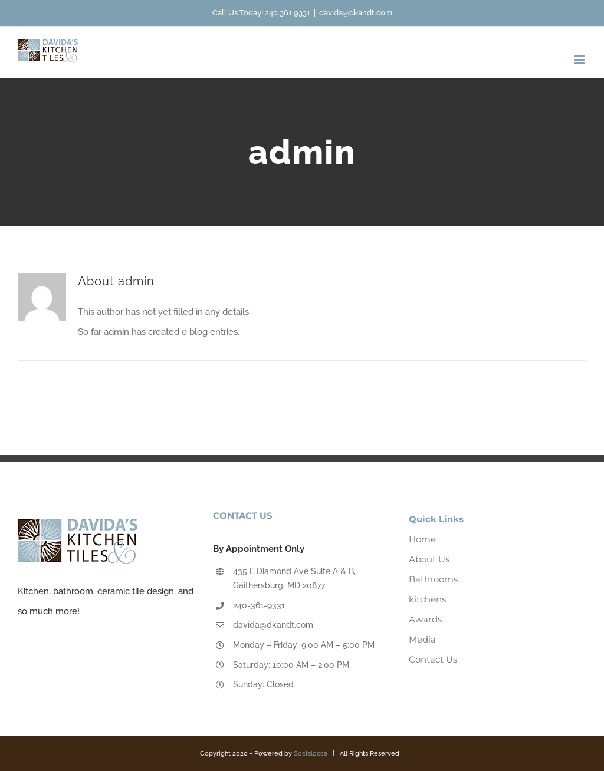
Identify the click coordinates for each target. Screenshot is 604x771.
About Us (429, 559)
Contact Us (433, 659)
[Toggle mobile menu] (580, 60)
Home (422, 539)
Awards (425, 619)
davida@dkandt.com (355, 12)
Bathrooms (433, 579)
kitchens (427, 599)
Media (422, 639)
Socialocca (310, 753)
